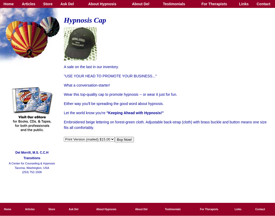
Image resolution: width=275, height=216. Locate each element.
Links (244, 4)
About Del (140, 4)
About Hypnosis (102, 4)
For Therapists (214, 4)
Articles (28, 4)
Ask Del (67, 4)
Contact (263, 4)
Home (8, 4)
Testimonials (174, 4)
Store (48, 4)
